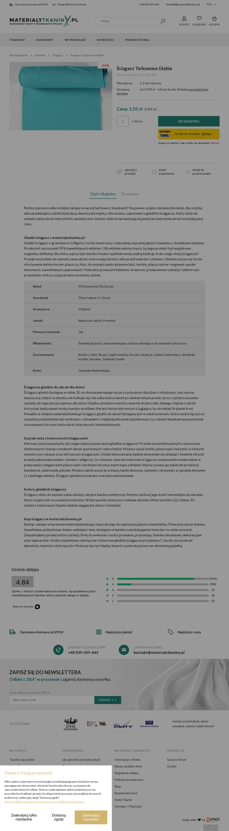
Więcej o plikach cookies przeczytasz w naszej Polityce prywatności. (44, 801)
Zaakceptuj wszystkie (91, 817)
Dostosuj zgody (59, 817)
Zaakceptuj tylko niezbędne (24, 817)
